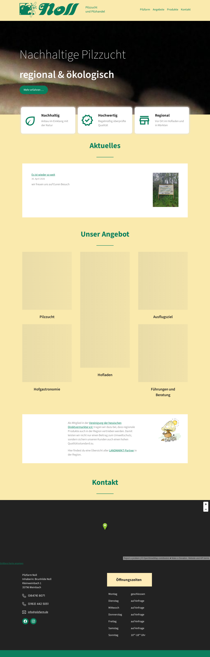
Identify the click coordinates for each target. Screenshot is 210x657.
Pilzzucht (47, 317)
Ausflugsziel (163, 317)
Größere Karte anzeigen (11, 563)
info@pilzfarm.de (38, 612)
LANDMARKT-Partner (121, 450)
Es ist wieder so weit (43, 175)
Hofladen (105, 375)
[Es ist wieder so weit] (165, 190)
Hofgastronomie (47, 389)
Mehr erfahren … (34, 90)
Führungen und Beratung (163, 392)
